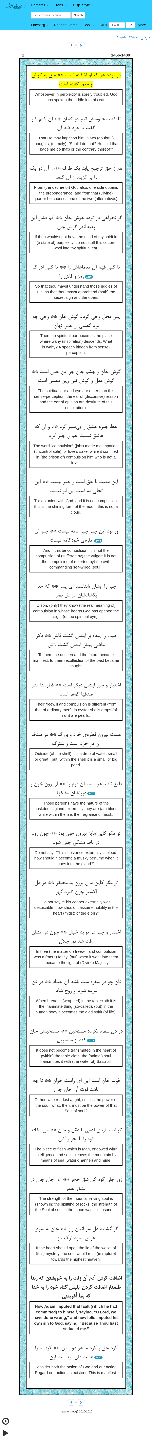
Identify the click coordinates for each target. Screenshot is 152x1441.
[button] (39, 5)
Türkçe (133, 37)
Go (130, 25)
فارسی (145, 37)
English (121, 37)
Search (78, 15)
